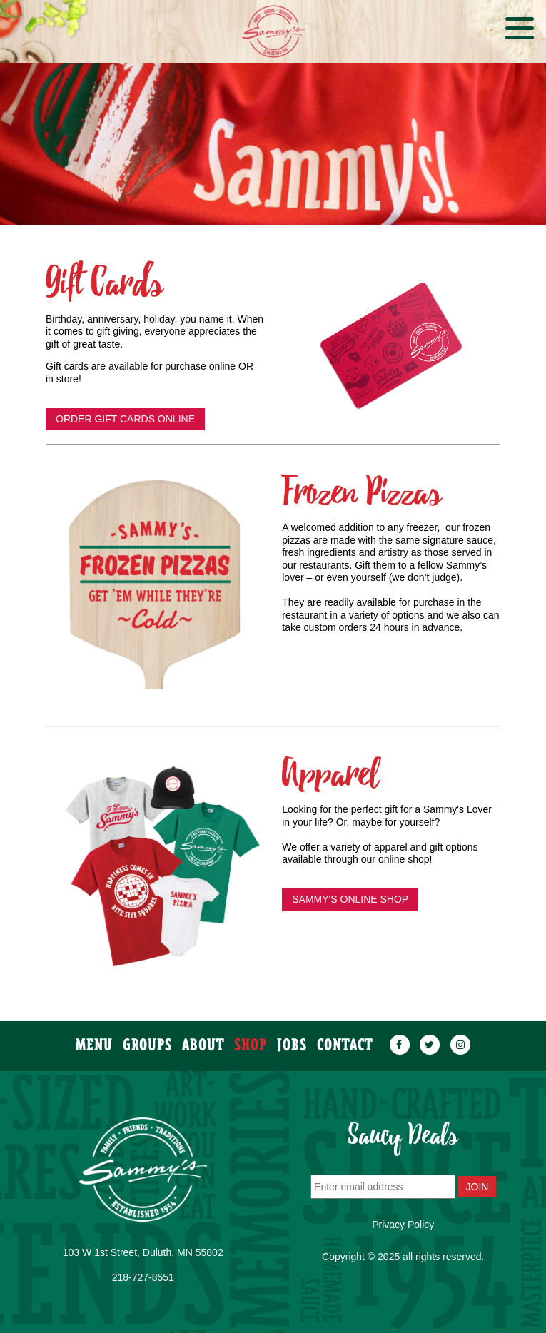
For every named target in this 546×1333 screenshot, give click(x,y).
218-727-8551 (143, 1277)
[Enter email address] (382, 1187)
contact (344, 1039)
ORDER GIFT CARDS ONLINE (125, 419)
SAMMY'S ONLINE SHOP (350, 899)
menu (94, 1039)
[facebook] (400, 1039)
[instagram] (460, 1039)
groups (147, 1039)
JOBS (292, 1039)
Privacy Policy (403, 1224)
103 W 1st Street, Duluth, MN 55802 (143, 1252)
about (202, 1039)
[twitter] (430, 1039)
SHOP (250, 1039)
